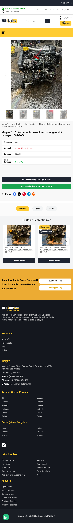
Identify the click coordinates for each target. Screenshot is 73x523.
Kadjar (4, 416)
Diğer (39, 475)
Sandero (5, 432)
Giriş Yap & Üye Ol (65, 18)
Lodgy (39, 428)
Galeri (51, 209)
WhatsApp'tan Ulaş (55, 288)
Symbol (5, 405)
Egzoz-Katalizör (43, 471)
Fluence (5, 402)
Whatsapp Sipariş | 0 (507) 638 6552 (15, 8)
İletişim (59, 10)
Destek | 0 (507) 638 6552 (12, 11)
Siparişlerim (40, 10)
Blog (54, 10)
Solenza (40, 432)
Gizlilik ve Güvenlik (10, 497)
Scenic (4, 413)
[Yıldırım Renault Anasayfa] (9, 21)
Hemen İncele (19, 261)
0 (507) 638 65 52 (55, 281)
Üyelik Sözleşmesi (9, 505)
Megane (30, 148)
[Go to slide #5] (63, 114)
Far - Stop (6, 464)
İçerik (38, 209)
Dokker (40, 435)
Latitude (40, 409)
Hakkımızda (48, 10)
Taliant (39, 416)
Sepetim (66, 23)
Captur (39, 413)
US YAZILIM (50, 516)
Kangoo (40, 402)
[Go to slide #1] (9, 114)
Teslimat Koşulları (9, 501)
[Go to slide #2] (23, 114)
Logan (4, 428)
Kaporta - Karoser (9, 471)
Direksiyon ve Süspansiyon (13, 475)
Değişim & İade (66, 10)
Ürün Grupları (16, 124)
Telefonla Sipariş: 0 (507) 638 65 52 (36, 180)
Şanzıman (41, 460)
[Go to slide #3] (36, 114)
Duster (4, 435)
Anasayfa (5, 124)
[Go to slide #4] (50, 114)
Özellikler (22, 209)
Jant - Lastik (42, 464)
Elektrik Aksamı (43, 467)
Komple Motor (30, 124)
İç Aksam (6, 467)
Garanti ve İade (8, 494)
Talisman (5, 409)
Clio (3, 398)
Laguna (40, 405)
